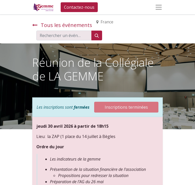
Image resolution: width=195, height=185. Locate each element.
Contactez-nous (79, 7)
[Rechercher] (96, 35)
